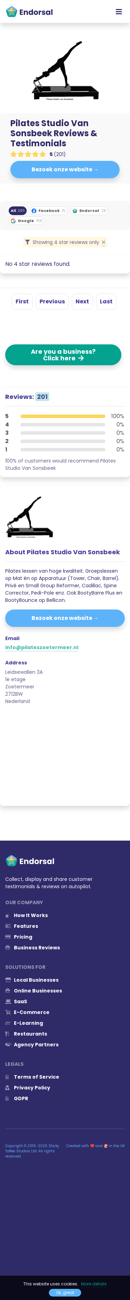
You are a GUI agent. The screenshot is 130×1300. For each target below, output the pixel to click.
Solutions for (25, 967)
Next (82, 301)
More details (94, 1284)
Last (106, 301)
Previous (52, 301)
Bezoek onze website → (65, 169)
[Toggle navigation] (118, 11)
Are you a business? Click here (63, 354)
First (22, 301)
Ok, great (65, 1292)
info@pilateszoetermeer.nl (41, 647)
